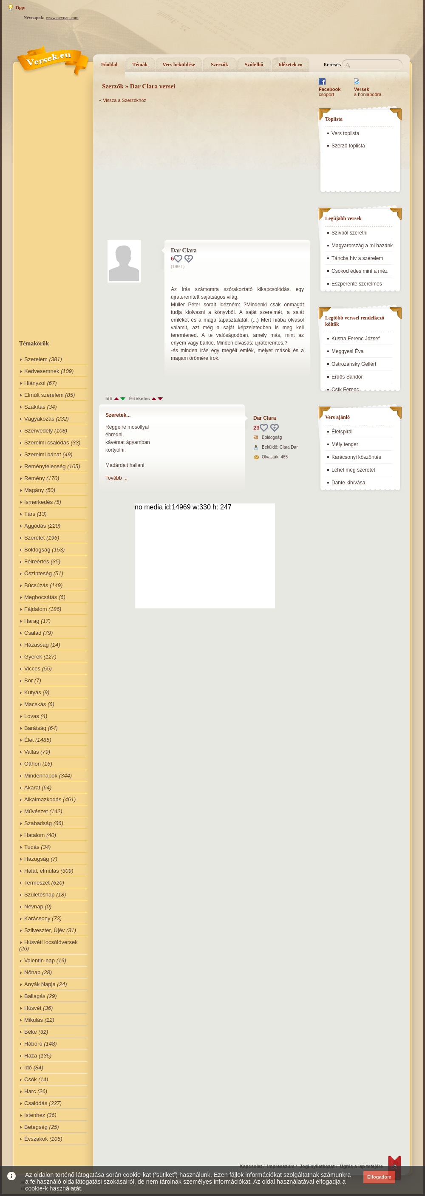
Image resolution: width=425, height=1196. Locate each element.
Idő (28, 1067)
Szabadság (38, 823)
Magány (34, 490)
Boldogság (37, 549)
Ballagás (34, 996)
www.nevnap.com (62, 17)
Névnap (33, 906)
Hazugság (36, 859)
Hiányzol (34, 383)
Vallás (31, 752)
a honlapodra (367, 92)
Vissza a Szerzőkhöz (124, 100)
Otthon (32, 764)
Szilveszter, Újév (44, 930)
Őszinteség (38, 573)
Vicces (32, 668)
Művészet (36, 811)
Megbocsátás (40, 597)
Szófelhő (254, 65)
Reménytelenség (45, 466)
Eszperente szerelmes (357, 284)
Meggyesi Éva (347, 351)
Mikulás (33, 1020)
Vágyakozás (39, 419)
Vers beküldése (178, 65)
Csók (30, 1079)
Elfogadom (379, 1176)
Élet (29, 740)
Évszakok (36, 1139)
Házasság (36, 645)
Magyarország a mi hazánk (362, 246)
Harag (31, 621)
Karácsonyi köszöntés (356, 457)
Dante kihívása (348, 483)
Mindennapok (40, 775)
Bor (28, 680)
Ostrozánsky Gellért (354, 364)
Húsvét (32, 1008)
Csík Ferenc (345, 390)
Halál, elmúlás (41, 871)
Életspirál (342, 432)
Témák (140, 65)
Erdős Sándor (347, 377)
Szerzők (219, 65)
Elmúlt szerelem (43, 395)
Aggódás (35, 526)
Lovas (31, 716)
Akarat (32, 787)
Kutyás (32, 692)
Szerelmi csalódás (46, 442)
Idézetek (290, 65)
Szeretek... (117, 415)
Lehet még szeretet (353, 470)
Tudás (32, 847)
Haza (30, 1055)
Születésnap (39, 894)
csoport (329, 92)
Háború (33, 1043)
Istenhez (34, 1115)
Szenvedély (38, 430)
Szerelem (36, 359)
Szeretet (34, 537)
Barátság (35, 728)
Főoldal (109, 65)
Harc (30, 1091)
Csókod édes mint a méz (360, 271)
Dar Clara (264, 418)
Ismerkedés (38, 502)
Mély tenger (345, 444)
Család (32, 633)
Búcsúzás (36, 585)
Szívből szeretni (350, 233)
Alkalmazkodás (42, 799)
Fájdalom (35, 609)
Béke (30, 1032)
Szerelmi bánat (42, 454)
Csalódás (35, 1103)
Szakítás (34, 407)
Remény (34, 478)
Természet (37, 882)
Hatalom (34, 835)
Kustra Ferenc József (356, 339)
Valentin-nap (39, 960)
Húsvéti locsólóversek (51, 942)
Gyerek (33, 656)
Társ (29, 514)
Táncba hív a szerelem (357, 258)
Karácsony (37, 918)
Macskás (35, 704)
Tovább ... (116, 478)
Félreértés (36, 561)
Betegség (36, 1127)
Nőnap (32, 972)
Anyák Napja (40, 984)
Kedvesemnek (41, 371)
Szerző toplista (348, 146)
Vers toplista (345, 133)
